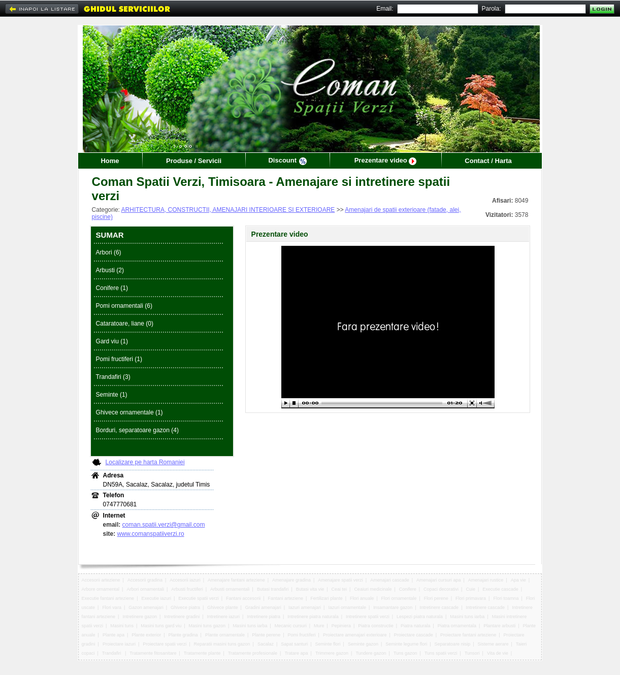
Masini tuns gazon (207, 625)
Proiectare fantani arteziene (468, 634)
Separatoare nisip (453, 644)
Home (110, 161)
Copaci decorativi (441, 589)
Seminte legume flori (406, 644)
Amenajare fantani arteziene (236, 580)
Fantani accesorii (243, 598)
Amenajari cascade (389, 580)
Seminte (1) (111, 394)
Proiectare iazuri (119, 644)
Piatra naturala (416, 625)
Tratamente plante (202, 653)
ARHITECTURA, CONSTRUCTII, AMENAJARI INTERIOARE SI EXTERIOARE (228, 209)
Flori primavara (470, 598)
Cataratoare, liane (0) (124, 323)
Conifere (407, 589)
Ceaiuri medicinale (372, 589)
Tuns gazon (405, 653)
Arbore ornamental (101, 589)
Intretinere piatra (263, 616)
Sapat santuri (294, 644)
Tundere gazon (370, 653)
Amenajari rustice (486, 580)
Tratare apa (296, 653)
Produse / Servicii (193, 161)
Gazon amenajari (146, 607)
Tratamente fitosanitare (152, 653)
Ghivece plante (222, 607)
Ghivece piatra (185, 607)
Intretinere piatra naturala (313, 616)
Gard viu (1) (112, 341)
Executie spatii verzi (198, 598)
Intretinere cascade (439, 607)
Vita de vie (497, 653)
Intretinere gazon (139, 616)
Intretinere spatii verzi (367, 616)
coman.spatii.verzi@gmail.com (163, 524)
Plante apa (113, 634)
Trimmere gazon (331, 653)
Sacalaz (265, 644)
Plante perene (266, 634)
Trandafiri (112, 653)
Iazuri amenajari (304, 607)
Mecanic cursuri (291, 625)
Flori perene (436, 598)
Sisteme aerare (492, 644)
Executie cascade (500, 589)
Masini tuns (122, 625)
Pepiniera (341, 625)
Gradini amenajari (263, 607)
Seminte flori (328, 644)
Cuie (470, 589)
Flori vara (111, 607)
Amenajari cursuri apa (438, 580)
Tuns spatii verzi (441, 653)
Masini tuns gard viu (161, 625)
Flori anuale (362, 598)
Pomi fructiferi (302, 634)
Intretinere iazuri (223, 616)
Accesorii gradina (144, 580)
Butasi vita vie (310, 589)
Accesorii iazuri (185, 580)
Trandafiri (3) (113, 376)
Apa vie (518, 580)
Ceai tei (339, 589)
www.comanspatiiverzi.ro (150, 533)
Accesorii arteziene (101, 580)
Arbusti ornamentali (230, 589)
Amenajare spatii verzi (340, 580)
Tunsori (472, 653)
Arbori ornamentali (145, 589)
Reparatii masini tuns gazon (222, 644)
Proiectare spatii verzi (164, 644)
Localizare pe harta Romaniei (145, 462)
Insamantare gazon (392, 607)
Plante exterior (146, 634)
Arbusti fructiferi (187, 589)
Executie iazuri (156, 598)
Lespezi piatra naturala (420, 616)
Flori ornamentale (398, 598)
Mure (319, 625)
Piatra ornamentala (457, 625)
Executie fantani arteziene (108, 598)
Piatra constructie (376, 625)
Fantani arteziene (285, 598)
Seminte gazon (363, 644)
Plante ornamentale (225, 634)
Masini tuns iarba (467, 616)
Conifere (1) (112, 288)
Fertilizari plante (326, 598)
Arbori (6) (108, 252)
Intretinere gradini (182, 616)
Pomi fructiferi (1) (119, 359)
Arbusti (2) (110, 270)
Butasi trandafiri (273, 589)
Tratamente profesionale (252, 653)
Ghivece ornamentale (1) (129, 412)
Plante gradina (183, 634)
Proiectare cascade (413, 634)
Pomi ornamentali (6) (124, 305)
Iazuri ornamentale (347, 607)
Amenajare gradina (291, 580)
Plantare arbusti (499, 625)
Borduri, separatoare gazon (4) (137, 430)
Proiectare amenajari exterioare (355, 634)
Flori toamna (505, 598)
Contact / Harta (488, 161)
